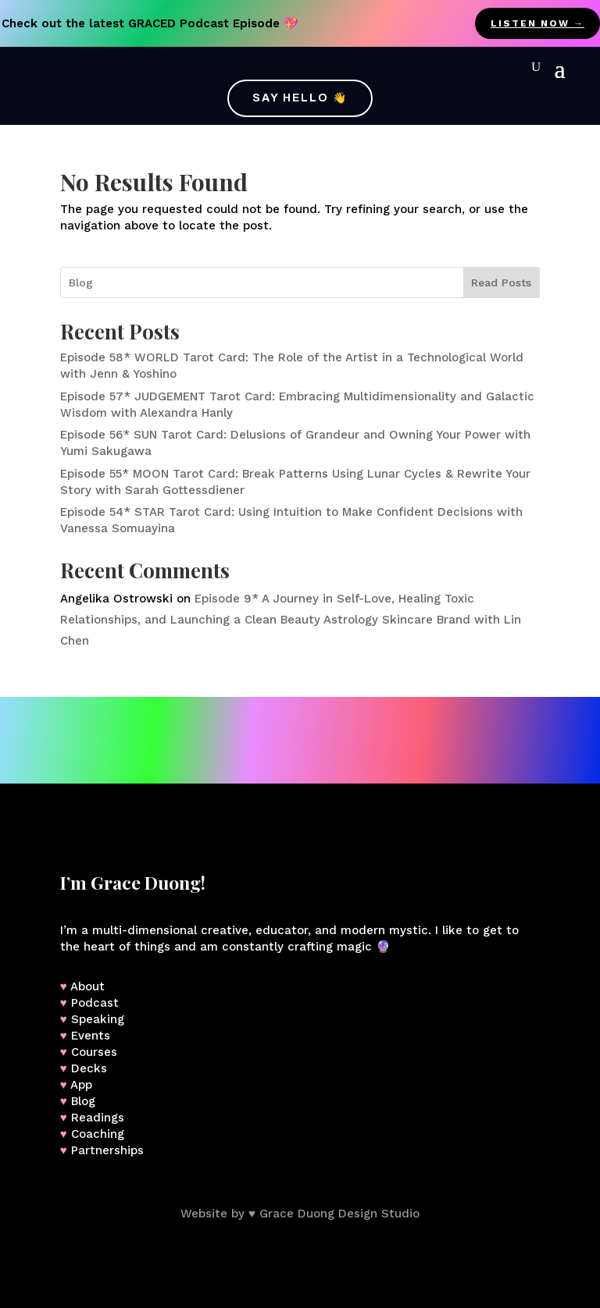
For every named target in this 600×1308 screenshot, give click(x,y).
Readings (97, 1118)
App (81, 1085)
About (87, 986)
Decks (89, 1068)
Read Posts (501, 282)
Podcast (95, 1003)
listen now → (537, 23)
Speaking (97, 1019)
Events (90, 1036)
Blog (83, 1101)
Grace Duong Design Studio (339, 1214)
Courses (94, 1052)
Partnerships (107, 1150)
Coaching (97, 1134)
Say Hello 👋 (300, 98)
